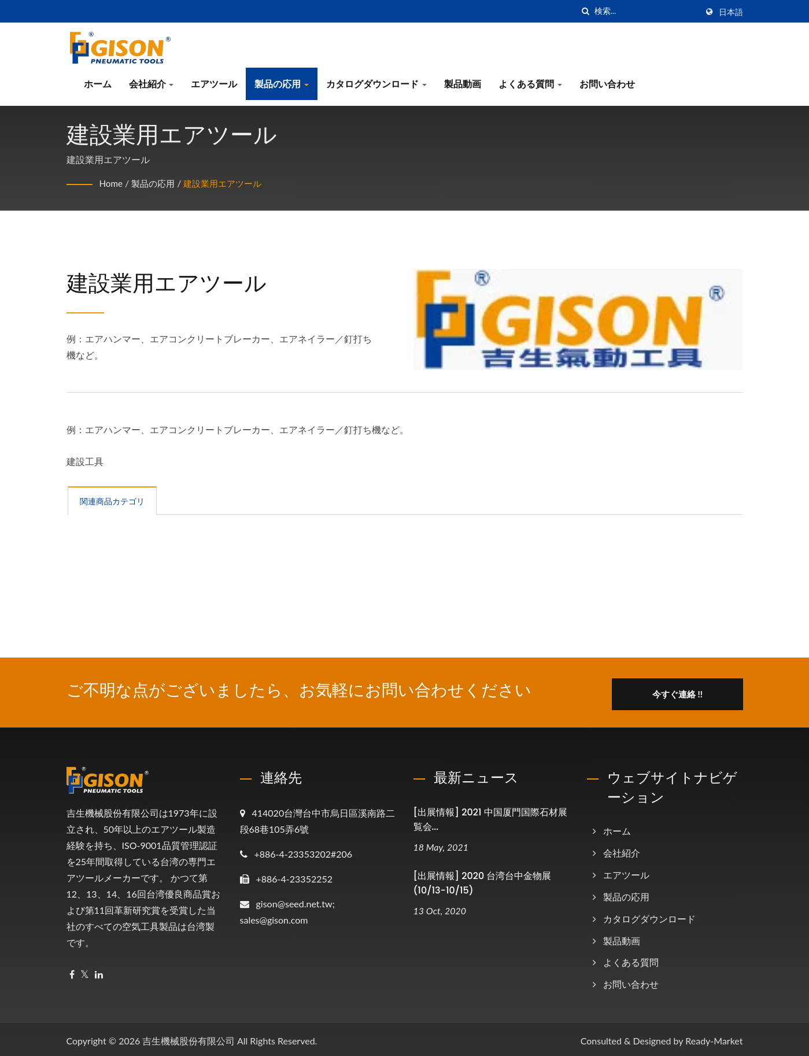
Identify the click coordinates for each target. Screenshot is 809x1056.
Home (111, 183)
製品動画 (462, 83)
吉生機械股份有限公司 (188, 1037)
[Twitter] (84, 971)
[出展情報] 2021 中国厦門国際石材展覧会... (490, 816)
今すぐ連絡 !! (686, 690)
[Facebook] (72, 971)
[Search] (645, 11)
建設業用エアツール (229, 183)
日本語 (731, 12)
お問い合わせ (607, 83)
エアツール (214, 83)
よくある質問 (530, 83)
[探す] (585, 11)
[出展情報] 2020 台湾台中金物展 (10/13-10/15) (482, 879)
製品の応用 (281, 83)
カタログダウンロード (376, 83)
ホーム (98, 83)
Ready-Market (713, 1037)
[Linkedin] (99, 971)
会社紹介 (151, 83)
